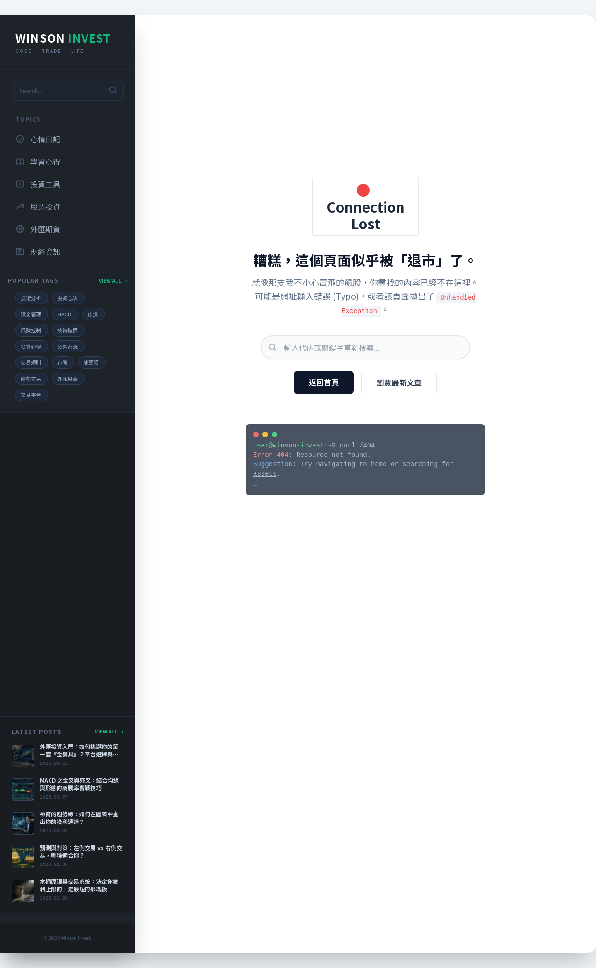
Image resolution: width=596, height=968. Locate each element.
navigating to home (351, 464)
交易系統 (67, 346)
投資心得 (31, 346)
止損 (92, 314)
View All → (113, 280)
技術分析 (31, 297)
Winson (63, 37)
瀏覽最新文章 (399, 382)
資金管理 (31, 314)
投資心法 (67, 297)
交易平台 (31, 394)
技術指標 (67, 330)
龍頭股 (91, 362)
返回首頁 (324, 382)
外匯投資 (67, 378)
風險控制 (31, 330)
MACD (64, 314)
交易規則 (31, 362)
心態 (62, 362)
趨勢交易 (31, 378)
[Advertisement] (68, 564)
